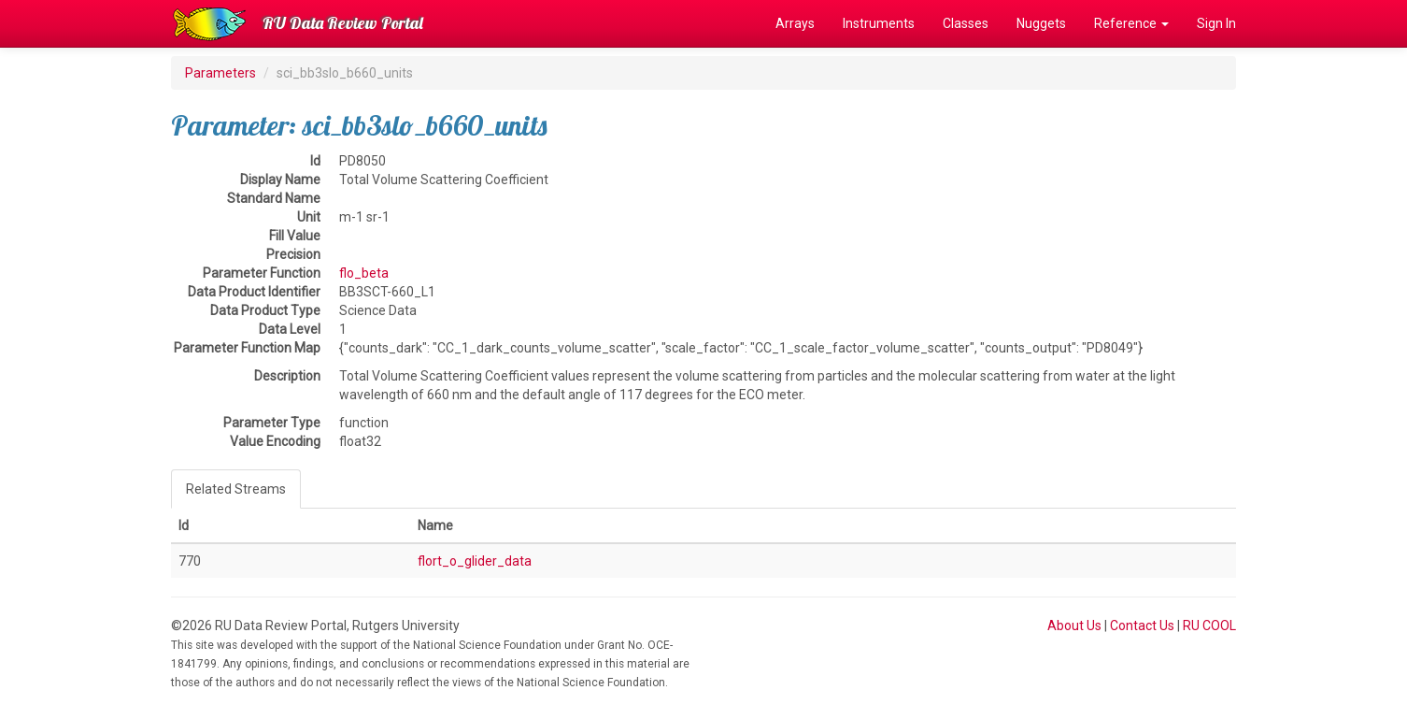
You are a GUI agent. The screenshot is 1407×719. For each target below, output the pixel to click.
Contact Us (1142, 625)
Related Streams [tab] (236, 489)
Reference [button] (1131, 23)
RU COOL (1209, 625)
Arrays (795, 23)
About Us (1074, 625)
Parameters (220, 72)
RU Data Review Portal (343, 23)
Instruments (879, 23)
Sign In (1216, 23)
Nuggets (1041, 23)
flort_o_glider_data (475, 561)
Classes (965, 23)
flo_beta (364, 273)
